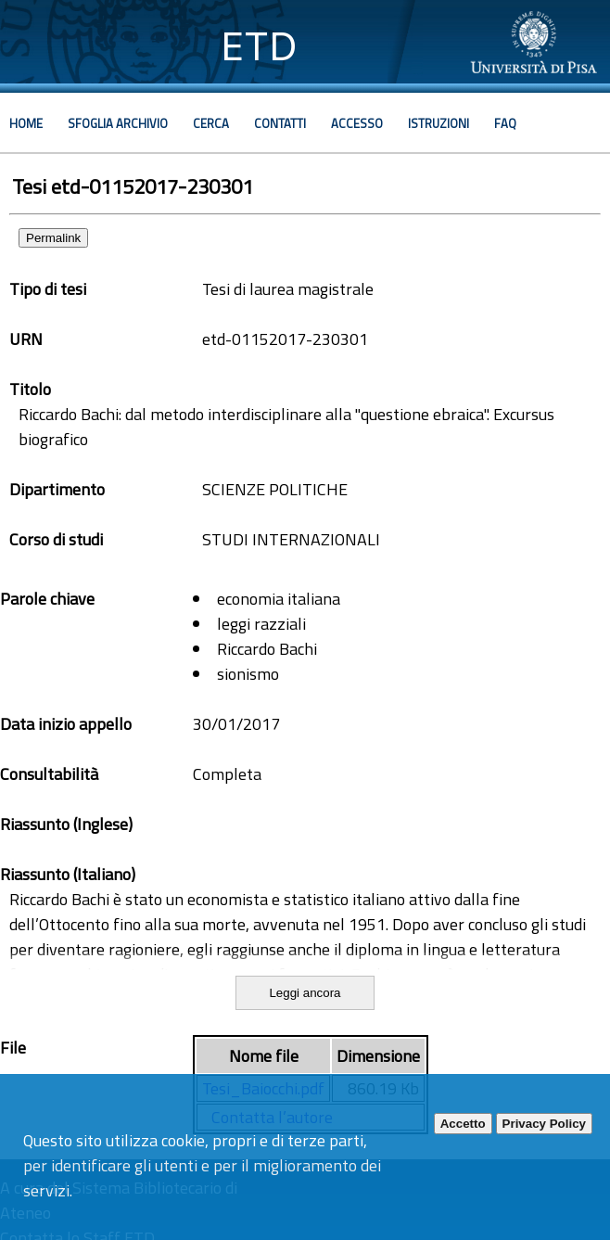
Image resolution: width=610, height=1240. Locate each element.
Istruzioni (438, 123)
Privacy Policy (544, 1124)
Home (26, 123)
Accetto (463, 1124)
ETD (259, 46)
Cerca (211, 123)
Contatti (280, 123)
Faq (505, 123)
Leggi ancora (304, 993)
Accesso (357, 123)
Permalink (53, 238)
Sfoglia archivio (118, 123)
